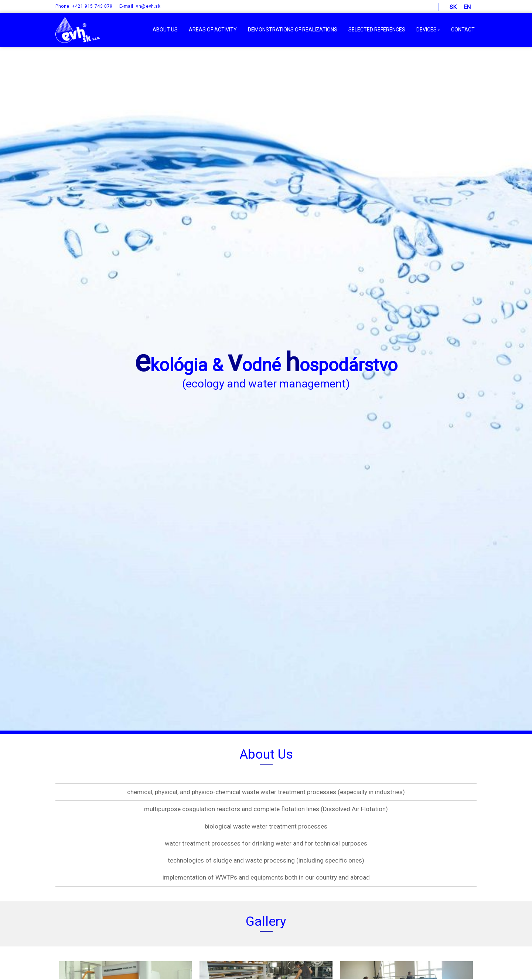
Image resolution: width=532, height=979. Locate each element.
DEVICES (428, 30)
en (467, 7)
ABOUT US (165, 30)
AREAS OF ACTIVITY (213, 30)
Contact (463, 30)
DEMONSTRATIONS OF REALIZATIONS (292, 30)
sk (453, 7)
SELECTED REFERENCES (376, 30)
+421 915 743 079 (92, 6)
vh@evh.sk (148, 6)
